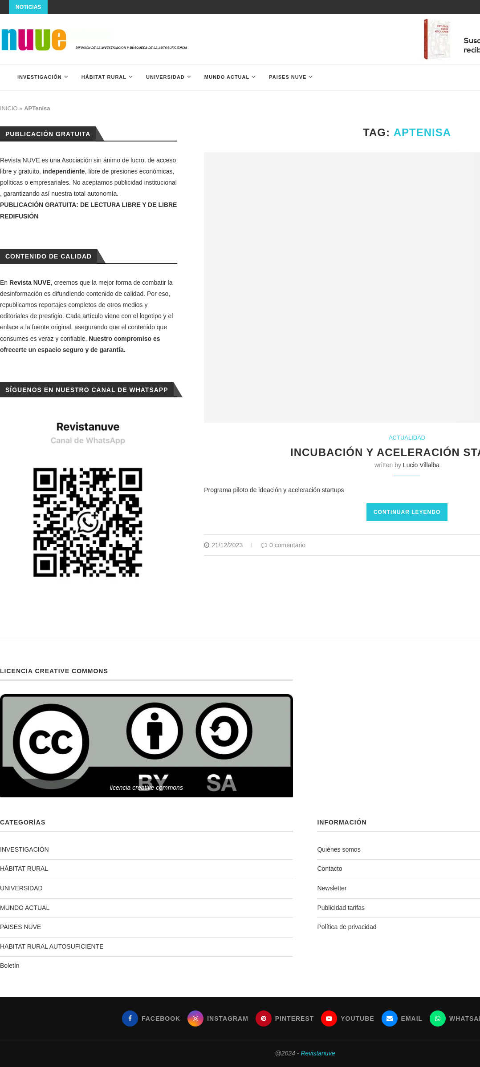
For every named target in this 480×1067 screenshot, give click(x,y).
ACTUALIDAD (407, 437)
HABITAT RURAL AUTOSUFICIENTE (52, 946)
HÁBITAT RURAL (103, 77)
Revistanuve (318, 1053)
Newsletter (331, 888)
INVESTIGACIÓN (39, 77)
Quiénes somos (338, 849)
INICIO (9, 108)
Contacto (329, 868)
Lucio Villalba (421, 465)
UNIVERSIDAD (165, 77)
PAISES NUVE (287, 77)
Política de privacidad (346, 926)
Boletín (10, 965)
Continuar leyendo (407, 512)
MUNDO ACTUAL (226, 77)
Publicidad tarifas (341, 907)
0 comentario (283, 545)
